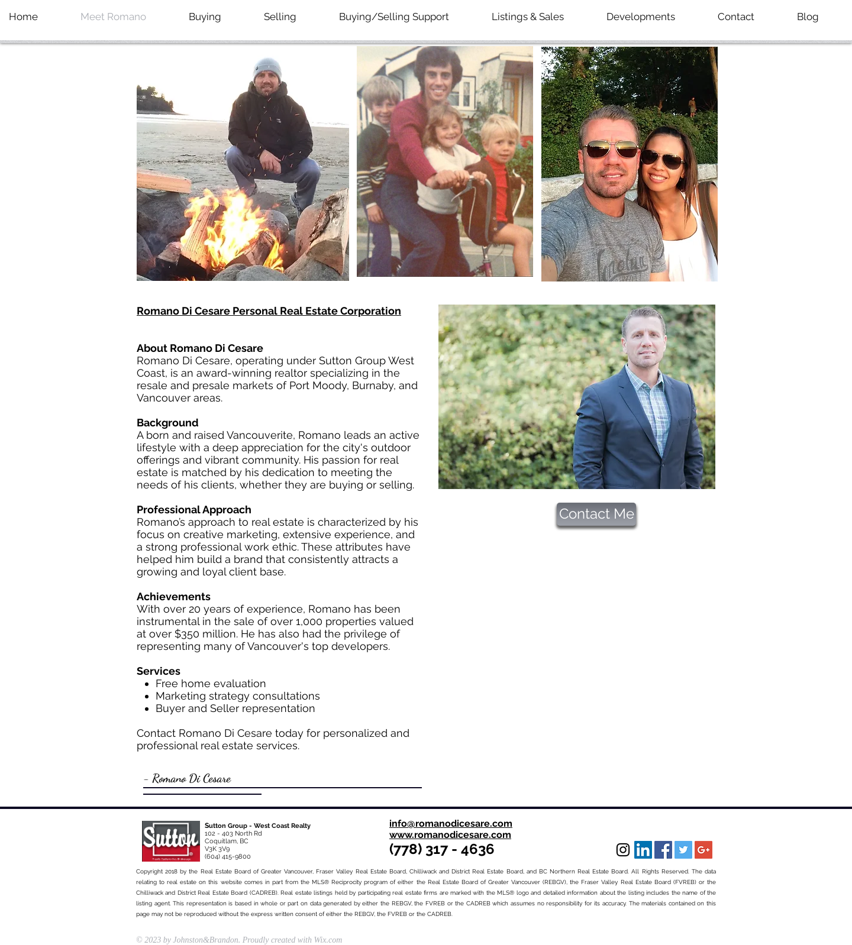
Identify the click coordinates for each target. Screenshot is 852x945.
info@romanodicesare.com (450, 823)
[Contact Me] (596, 514)
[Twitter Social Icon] (683, 850)
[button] (653, 17)
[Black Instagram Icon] (623, 850)
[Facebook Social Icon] (663, 850)
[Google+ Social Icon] (703, 850)
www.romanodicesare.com (450, 834)
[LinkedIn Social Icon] (643, 850)
